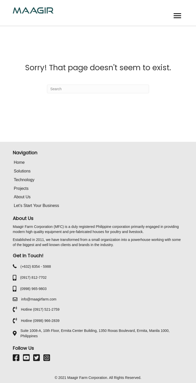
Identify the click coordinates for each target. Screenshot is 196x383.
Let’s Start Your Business (36, 205)
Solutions (22, 171)
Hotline (27, 309)
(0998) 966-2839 (46, 321)
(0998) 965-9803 (33, 289)
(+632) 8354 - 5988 (35, 266)
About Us (22, 197)
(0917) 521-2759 (46, 309)
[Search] (98, 89)
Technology (24, 180)
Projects (21, 188)
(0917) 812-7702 (33, 277)
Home (19, 162)
